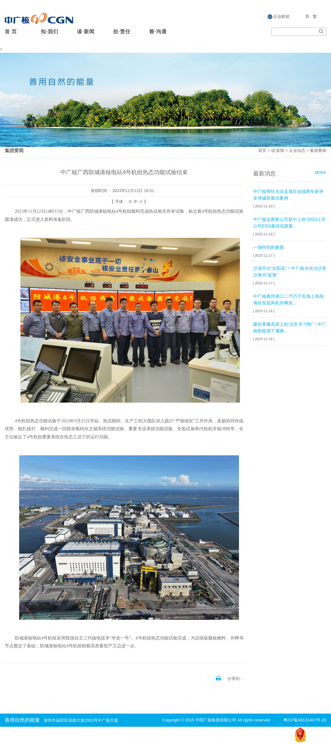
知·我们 (49, 31)
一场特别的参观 (268, 247)
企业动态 (297, 150)
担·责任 (122, 31)
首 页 (11, 31)
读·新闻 (86, 31)
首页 (262, 150)
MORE (320, 172)
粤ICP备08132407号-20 (304, 720)
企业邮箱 (279, 16)
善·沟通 (158, 31)
